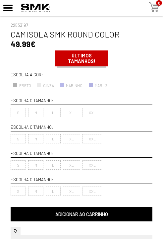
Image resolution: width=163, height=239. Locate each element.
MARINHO (71, 85)
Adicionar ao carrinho (81, 214)
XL (71, 112)
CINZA (45, 85)
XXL (92, 112)
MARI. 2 (97, 85)
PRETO (22, 85)
